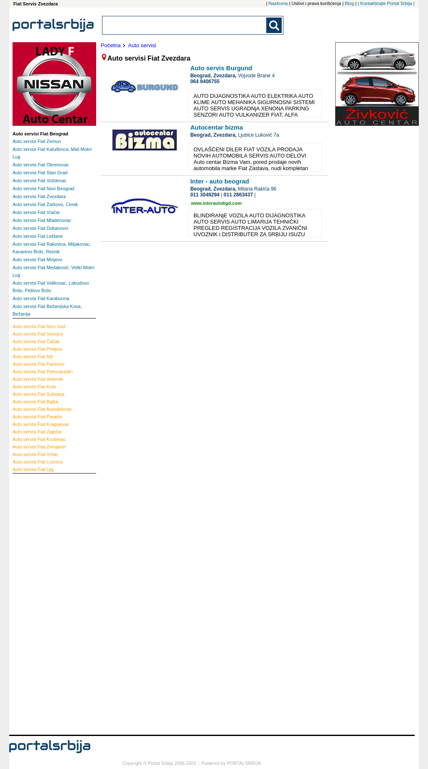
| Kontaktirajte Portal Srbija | (386, 3)
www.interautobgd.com (216, 203)
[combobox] (184, 25)
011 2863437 (238, 195)
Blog (349, 3)
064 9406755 (204, 81)
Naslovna (278, 3)
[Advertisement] (46, 603)
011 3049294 (204, 195)
